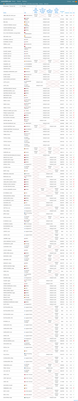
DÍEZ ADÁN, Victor (7, 36)
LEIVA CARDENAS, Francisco (9, 241)
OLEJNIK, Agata (6, 280)
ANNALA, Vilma (6, 164)
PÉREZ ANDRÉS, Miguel (8, 290)
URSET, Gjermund (7, 378)
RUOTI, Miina (6, 304)
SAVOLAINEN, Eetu (7, 343)
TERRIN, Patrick (6, 134)
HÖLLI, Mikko (6, 210)
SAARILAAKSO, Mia (7, 325)
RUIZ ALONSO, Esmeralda (9, 117)
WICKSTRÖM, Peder (7, 397)
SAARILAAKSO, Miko (7, 328)
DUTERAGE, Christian (8, 41)
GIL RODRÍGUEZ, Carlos (8, 200)
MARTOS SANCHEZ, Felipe (9, 266)
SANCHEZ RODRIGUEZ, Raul (9, 123)
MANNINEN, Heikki (7, 256)
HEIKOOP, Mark (6, 68)
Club (25, 12)
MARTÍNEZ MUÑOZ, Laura (9, 90)
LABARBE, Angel (6, 238)
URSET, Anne (6, 374)
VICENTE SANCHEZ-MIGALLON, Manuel (11, 155)
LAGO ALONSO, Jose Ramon (9, 79)
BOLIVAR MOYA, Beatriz (8, 19)
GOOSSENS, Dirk (7, 202)
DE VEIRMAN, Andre (7, 193)
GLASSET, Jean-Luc (7, 53)
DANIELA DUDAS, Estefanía (9, 184)
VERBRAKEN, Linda (7, 388)
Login (73, 1)
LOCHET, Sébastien (7, 250)
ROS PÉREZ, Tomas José (8, 115)
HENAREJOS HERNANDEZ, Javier (10, 71)
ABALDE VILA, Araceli (8, 157)
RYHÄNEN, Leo (6, 321)
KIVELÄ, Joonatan (7, 217)
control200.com (6, 1)
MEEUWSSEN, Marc (7, 95)
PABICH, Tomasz (7, 107)
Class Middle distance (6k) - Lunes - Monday (35, 10)
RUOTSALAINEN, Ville (8, 317)
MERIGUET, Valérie (7, 97)
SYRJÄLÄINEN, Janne (7, 365)
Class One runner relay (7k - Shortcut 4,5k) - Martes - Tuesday (42, 10)
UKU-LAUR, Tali (6, 371)
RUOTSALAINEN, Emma (8, 310)
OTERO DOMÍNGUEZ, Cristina (9, 285)
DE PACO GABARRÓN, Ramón (9, 189)
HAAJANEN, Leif (6, 64)
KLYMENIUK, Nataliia (7, 223)
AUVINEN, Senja (6, 167)
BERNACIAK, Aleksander (8, 173)
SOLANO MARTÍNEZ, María (9, 126)
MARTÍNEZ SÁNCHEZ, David (9, 93)
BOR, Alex (5, 22)
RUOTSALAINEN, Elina (8, 307)
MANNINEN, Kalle (7, 259)
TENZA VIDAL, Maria (7, 131)
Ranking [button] (24, 1)
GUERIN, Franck (6, 61)
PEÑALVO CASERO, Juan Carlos (10, 110)
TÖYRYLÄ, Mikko (6, 138)
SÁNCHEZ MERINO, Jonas (8, 340)
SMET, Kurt (5, 350)
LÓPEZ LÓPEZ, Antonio (8, 253)
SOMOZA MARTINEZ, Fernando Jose (11, 129)
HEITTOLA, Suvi (6, 208)
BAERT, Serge (6, 170)
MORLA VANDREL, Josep (8, 268)
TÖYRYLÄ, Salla (6, 145)
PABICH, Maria (6, 104)
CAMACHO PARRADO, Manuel (9, 24)
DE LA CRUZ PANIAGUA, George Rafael (11, 33)
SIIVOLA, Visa (6, 347)
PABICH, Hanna (6, 100)
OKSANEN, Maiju (7, 277)
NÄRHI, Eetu (6, 271)
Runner (4, 12)
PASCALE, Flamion (7, 288)
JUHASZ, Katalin (6, 74)
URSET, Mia (5, 381)
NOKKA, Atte (6, 274)
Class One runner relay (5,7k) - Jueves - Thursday (56, 10)
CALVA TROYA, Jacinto (8, 179)
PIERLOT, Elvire (6, 297)
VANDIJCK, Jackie (7, 148)
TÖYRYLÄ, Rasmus (7, 141)
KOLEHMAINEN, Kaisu (8, 226)
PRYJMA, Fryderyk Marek (8, 113)
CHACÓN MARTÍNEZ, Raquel (9, 27)
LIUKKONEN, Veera (7, 246)
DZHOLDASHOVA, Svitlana (9, 195)
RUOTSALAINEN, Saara (8, 314)
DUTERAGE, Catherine (8, 39)
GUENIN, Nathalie (7, 56)
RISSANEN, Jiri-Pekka (7, 299)
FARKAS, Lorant (6, 44)
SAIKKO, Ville (6, 335)
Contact (69, 1)
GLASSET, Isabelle (7, 51)
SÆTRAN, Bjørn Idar (7, 120)
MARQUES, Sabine (7, 263)
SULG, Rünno (6, 354)
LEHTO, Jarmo (6, 82)
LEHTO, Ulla (5, 85)
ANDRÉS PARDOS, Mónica (9, 162)
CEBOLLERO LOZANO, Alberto (9, 181)
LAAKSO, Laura (6, 231)
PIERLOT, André (6, 295)
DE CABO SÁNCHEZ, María (9, 186)
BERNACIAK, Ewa (7, 176)
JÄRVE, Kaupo (6, 213)
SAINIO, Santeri (6, 338)
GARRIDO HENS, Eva (7, 47)
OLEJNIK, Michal (6, 283)
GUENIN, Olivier (6, 58)
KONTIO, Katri (6, 228)
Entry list (46, 4)
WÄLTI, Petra (6, 394)
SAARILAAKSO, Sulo (7, 332)
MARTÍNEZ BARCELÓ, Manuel (9, 88)
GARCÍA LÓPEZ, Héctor (8, 198)
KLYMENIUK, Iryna (7, 221)
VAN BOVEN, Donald (7, 385)
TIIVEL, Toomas (6, 368)
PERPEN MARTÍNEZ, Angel (9, 292)
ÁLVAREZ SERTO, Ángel (8, 159)
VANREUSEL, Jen (6, 152)
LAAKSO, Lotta (6, 235)
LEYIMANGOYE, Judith (8, 243)
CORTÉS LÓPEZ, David (8, 30)
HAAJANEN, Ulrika (7, 66)
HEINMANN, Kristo (7, 205)
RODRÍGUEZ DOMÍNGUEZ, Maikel (10, 302)
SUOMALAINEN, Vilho (8, 361)
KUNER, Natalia (6, 76)
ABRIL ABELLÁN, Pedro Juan (9, 15)
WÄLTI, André (6, 391)
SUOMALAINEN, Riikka (8, 358)
